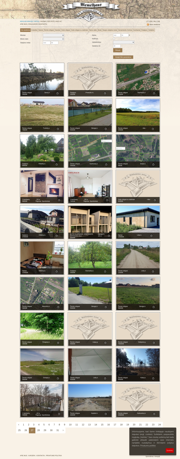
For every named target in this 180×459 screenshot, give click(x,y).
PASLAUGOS (33, 24)
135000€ (121, 237)
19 (127, 424)
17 (115, 424)
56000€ (72, 238)
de (158, 21)
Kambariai (136, 30)
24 (159, 424)
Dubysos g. (142, 342)
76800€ (24, 130)
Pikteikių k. (42, 164)
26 (25, 430)
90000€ (24, 165)
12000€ (120, 272)
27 (32, 430)
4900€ (120, 165)
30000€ (72, 165)
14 (95, 424)
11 (76, 424)
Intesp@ (157, 456)
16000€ (24, 308)
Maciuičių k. (46, 306)
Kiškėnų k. (42, 235)
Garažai (57, 30)
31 (57, 430)
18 (121, 424)
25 (19, 430)
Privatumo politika (148, 445)
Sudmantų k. (142, 92)
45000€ (72, 344)
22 (147, 424)
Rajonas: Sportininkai (43, 201)
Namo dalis (93, 30)
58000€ (120, 308)
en (150, 21)
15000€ (120, 130)
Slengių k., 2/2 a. (101, 235)
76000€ (72, 201)
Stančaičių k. (89, 271)
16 (108, 424)
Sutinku (170, 450)
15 (102, 424)
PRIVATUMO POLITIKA (54, 455)
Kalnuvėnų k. (141, 413)
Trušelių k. (46, 128)
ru (154, 21)
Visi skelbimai (25, 30)
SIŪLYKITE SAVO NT (54, 21)
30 (51, 430)
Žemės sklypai (49, 30)
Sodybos (151, 30)
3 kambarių (26, 199)
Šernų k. (47, 92)
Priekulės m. (90, 92)
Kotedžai (34, 30)
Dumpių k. (46, 378)
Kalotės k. (94, 413)
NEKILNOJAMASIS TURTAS (29, 21)
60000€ (120, 201)
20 (134, 424)
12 (83, 424)
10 (70, 424)
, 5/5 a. (86, 199)
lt (147, 21)
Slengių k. (94, 128)
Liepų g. (95, 342)
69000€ (24, 379)
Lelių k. (139, 235)
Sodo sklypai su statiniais (79, 30)
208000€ (121, 415)
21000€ (120, 94)
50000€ (72, 130)
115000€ (25, 272)
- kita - (144, 128)
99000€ (24, 201)
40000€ (72, 415)
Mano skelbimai (155, 24)
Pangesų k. (46, 342)
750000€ (121, 344)
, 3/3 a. (38, 199)
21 (140, 424)
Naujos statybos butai (110, 30)
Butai (99, 30)
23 (153, 424)
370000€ (25, 237)
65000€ (120, 379)
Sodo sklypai (66, 30)
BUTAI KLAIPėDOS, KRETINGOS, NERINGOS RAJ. (81, 235)
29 (45, 430)
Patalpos (144, 30)
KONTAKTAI (43, 24)
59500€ (24, 415)
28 (38, 430)
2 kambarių (26, 413)
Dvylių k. (143, 164)
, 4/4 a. (38, 413)
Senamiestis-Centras (125, 30)
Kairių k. (143, 378)
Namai (40, 30)
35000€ (24, 94)
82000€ (72, 379)
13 (89, 424)
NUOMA (43, 21)
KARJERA (31, 455)
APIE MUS (23, 24)
